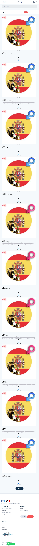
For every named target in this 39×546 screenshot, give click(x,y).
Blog (2, 525)
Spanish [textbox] (4, 12)
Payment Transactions (6, 512)
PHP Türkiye (17, 503)
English (23, 2)
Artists (3, 523)
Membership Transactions (7, 508)
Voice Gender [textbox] (18, 12)
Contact (3, 514)
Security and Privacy (24, 510)
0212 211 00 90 (6, 544)
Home (4, 6)
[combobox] (5, 12)
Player (19, 545)
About (21, 508)
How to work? (4, 529)
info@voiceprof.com (7, 542)
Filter (26, 12)
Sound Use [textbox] (11, 12)
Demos (3, 527)
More (19, 488)
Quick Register (4, 510)
